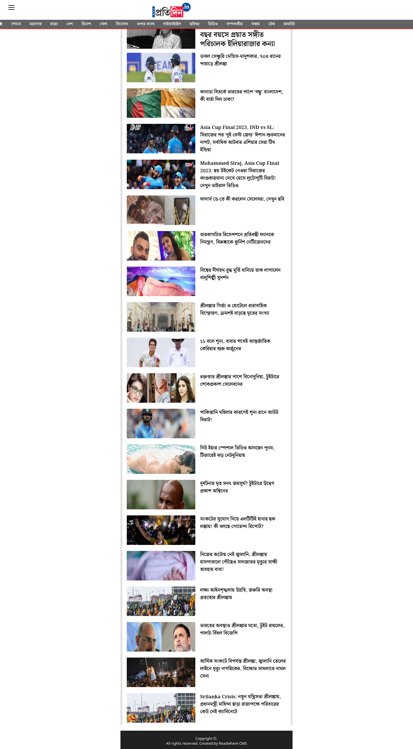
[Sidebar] (11, 8)
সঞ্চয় (255, 24)
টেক (271, 24)
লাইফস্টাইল (172, 24)
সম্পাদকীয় (234, 24)
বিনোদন (122, 24)
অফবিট (289, 24)
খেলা (103, 24)
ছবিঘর (194, 24)
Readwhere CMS (233, 743)
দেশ (70, 24)
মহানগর (36, 24)
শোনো (16, 24)
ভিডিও (213, 24)
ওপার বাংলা (146, 24)
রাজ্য (54, 24)
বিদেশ (86, 24)
